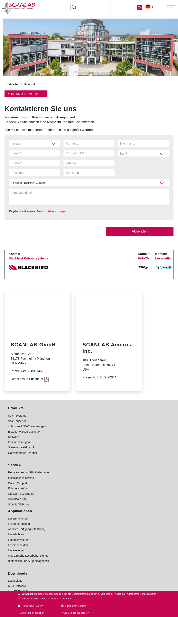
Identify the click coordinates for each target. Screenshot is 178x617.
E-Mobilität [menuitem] (122, 450)
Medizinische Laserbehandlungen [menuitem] (83, 452)
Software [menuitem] (13, 436)
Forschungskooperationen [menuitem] (132, 471)
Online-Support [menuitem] (17, 483)
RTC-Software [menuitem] (71, 483)
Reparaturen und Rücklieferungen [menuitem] (29, 472)
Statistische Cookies (32, 606)
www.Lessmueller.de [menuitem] (129, 502)
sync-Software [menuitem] (74, 493)
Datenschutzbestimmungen (51, 211)
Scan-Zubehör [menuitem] (17, 420)
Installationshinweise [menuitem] (21, 477)
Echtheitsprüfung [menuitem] (18, 488)
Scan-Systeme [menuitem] (17, 415)
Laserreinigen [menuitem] (70, 447)
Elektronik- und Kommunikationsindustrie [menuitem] (141, 420)
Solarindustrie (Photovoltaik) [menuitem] (133, 445)
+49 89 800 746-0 (24, 543)
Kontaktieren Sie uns (28, 553)
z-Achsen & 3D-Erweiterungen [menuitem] (27, 426)
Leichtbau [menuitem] (122, 431)
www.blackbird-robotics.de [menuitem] (132, 491)
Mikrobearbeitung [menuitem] (73, 420)
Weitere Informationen (60, 598)
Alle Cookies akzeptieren (76, 613)
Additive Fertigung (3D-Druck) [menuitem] (80, 426)
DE (154, 7)
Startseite (11, 84)
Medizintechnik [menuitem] (125, 455)
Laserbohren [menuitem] (70, 431)
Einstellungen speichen (32, 613)
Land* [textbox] (124, 153)
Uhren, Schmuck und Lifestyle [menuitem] (134, 466)
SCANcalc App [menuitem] (17, 498)
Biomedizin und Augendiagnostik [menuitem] (82, 458)
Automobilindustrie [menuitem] (127, 415)
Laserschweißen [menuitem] (72, 436)
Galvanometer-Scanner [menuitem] (22, 452)
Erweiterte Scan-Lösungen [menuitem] (24, 431)
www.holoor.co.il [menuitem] (126, 496)
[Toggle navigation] (170, 7)
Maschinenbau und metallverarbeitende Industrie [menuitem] (140, 438)
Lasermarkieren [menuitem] (72, 415)
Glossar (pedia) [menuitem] (21, 493)
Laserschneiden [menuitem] (72, 442)
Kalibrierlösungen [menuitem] (19, 442)
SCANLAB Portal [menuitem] (18, 504)
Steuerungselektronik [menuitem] (21, 447)
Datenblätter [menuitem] (69, 477)
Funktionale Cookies (75, 606)
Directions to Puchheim (27, 378)
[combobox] (143, 153)
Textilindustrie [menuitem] (124, 460)
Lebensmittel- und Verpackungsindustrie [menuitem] (141, 426)
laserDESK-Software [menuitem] (75, 488)
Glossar (102, 554)
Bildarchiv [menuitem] (68, 498)
